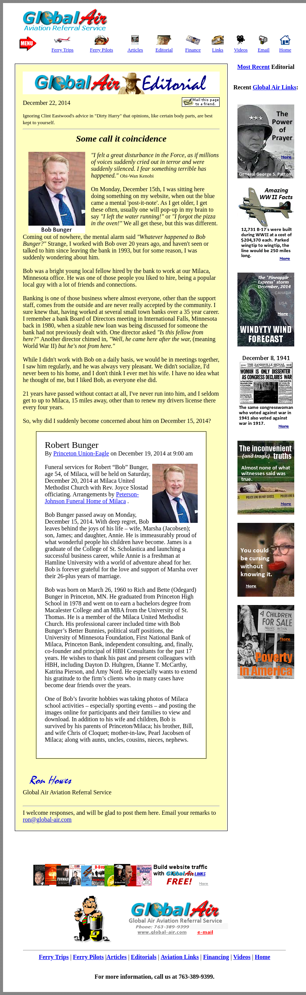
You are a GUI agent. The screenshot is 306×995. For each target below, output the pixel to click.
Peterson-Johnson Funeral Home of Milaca (92, 497)
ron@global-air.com (47, 819)
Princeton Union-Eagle (81, 453)
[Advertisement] (199, 20)
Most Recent (253, 67)
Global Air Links (274, 87)
